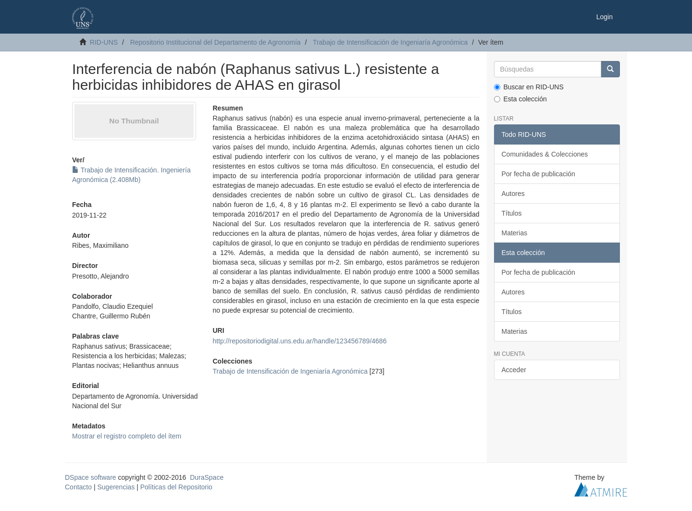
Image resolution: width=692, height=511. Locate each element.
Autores (513, 193)
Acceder (514, 370)
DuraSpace (206, 477)
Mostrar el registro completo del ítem (126, 436)
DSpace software (90, 477)
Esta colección (520, 99)
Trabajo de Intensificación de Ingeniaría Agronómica (390, 42)
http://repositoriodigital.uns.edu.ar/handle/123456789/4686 (299, 341)
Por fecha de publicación (538, 174)
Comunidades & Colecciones (545, 154)
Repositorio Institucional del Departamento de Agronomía (215, 42)
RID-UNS (104, 42)
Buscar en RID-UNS (529, 87)
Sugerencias (116, 487)
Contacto (78, 487)
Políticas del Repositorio (176, 487)
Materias (515, 233)
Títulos (512, 213)
